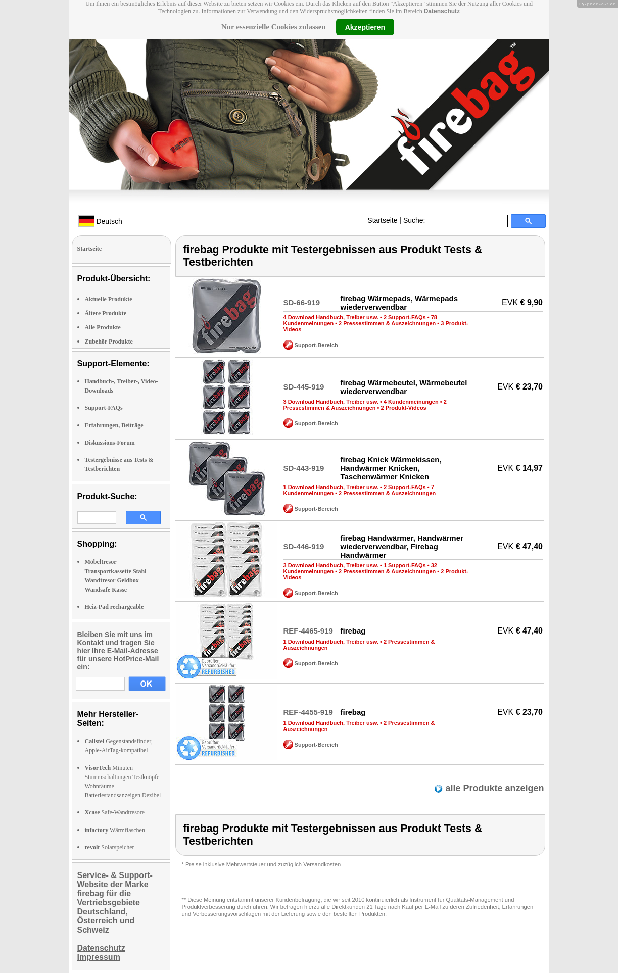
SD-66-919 (301, 302)
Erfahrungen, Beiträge (114, 425)
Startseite (382, 220)
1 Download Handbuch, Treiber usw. (330, 487)
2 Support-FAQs (405, 317)
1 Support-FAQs (405, 565)
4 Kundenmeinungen (411, 402)
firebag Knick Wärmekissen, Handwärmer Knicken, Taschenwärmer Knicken (390, 468)
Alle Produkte (103, 327)
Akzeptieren (365, 27)
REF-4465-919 (308, 630)
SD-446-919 (303, 546)
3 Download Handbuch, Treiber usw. (330, 402)
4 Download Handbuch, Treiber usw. (330, 317)
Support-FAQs (104, 407)
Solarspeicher (109, 847)
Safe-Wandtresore (115, 812)
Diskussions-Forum (110, 442)
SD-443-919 (303, 468)
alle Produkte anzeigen (493, 788)
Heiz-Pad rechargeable (114, 606)
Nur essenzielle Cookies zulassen (273, 27)
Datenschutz (442, 11)
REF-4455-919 (308, 712)
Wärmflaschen (115, 830)
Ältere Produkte (106, 313)
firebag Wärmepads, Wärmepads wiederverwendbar (399, 302)
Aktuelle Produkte (108, 299)
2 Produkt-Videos (403, 408)
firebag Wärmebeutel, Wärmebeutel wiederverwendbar (403, 387)
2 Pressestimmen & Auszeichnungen (387, 323)
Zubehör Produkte (109, 341)
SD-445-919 (303, 386)
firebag (352, 630)
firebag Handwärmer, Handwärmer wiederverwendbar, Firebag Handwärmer (401, 546)
